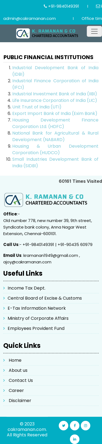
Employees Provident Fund (36, 328)
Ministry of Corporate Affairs (38, 318)
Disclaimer (20, 400)
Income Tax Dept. (26, 288)
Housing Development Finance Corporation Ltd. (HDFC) (55, 123)
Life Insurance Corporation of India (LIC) (54, 100)
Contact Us (21, 380)
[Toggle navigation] (94, 31)
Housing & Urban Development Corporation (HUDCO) (55, 149)
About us (18, 370)
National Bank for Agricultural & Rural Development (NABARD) (55, 136)
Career (16, 390)
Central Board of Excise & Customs (45, 298)
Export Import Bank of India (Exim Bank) (54, 113)
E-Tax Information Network (37, 308)
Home (15, 360)
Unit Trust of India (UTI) (36, 107)
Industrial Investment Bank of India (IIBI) (54, 94)
